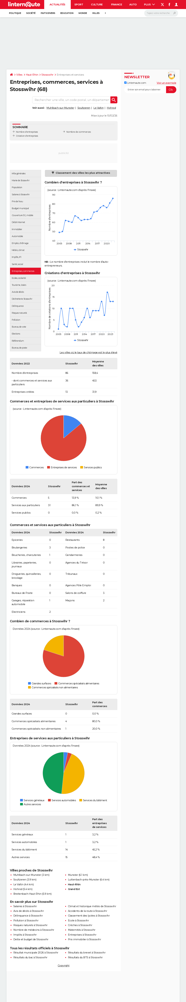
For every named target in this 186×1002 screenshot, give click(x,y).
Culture (97, 4)
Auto (133, 4)
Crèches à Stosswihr (80, 925)
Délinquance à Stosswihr (28, 915)
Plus (149, 4)
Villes (96, 13)
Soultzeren (83, 107)
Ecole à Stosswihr (78, 920)
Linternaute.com (135, 82)
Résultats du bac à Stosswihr (30, 957)
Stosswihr (47, 74)
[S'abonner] (150, 89)
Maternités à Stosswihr (81, 929)
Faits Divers (48, 13)
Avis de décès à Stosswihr (28, 911)
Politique (15, 13)
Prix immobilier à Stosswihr (84, 939)
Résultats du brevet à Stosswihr (87, 952)
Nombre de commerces (78, 132)
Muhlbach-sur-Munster (60, 107)
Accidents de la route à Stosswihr (87, 911)
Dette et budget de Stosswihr (30, 939)
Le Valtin (98, 107)
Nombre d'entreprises (27, 132)
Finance (116, 4)
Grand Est (74, 889)
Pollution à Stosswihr (25, 920)
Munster (73, 874)
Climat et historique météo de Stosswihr (92, 906)
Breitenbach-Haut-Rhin (27, 893)
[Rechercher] (161, 13)
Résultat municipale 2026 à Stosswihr (35, 952)
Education (66, 13)
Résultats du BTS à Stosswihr (85, 957)
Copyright (64, 965)
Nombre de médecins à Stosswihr (33, 929)
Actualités (57, 4)
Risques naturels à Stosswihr (30, 925)
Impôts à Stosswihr (25, 934)
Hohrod (111, 107)
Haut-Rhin (32, 74)
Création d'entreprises (27, 136)
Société (31, 13)
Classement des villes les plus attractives (82, 172)
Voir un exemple (166, 82)
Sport (78, 4)
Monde (83, 13)
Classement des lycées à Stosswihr (89, 915)
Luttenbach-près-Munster (83, 879)
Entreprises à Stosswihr (82, 934)
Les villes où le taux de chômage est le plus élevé (88, 352)
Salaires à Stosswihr (25, 906)
